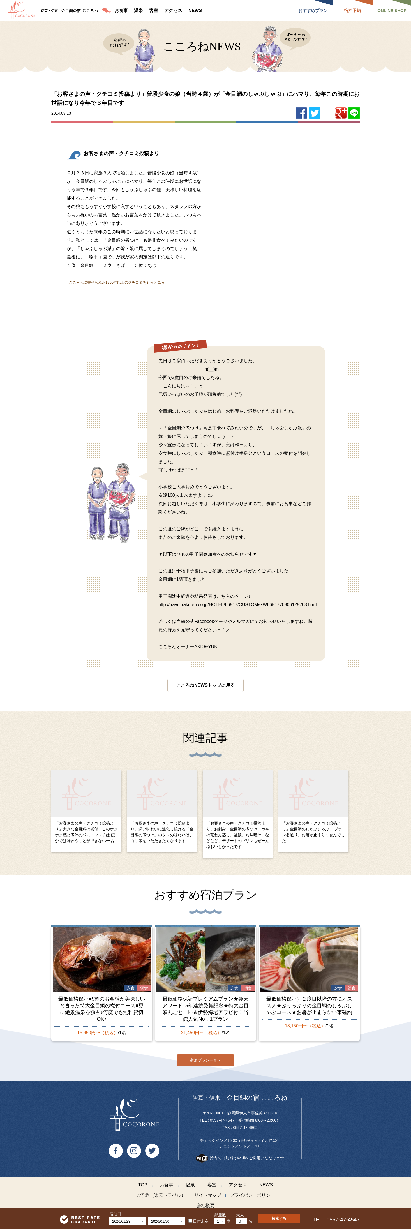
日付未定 (198, 1221)
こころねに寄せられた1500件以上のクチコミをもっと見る (117, 282)
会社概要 (205, 1203)
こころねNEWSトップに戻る (205, 685)
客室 (211, 1182)
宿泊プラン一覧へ (205, 1057)
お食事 (166, 1182)
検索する (279, 1218)
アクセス (238, 1182)
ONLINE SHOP (391, 10)
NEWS (266, 1182)
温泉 (190, 1182)
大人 (240, 1215)
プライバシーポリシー (252, 1192)
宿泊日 (115, 1214)
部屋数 (220, 1215)
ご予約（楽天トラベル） (161, 1192)
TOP (142, 1182)
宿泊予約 (352, 10)
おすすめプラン (313, 10)
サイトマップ (207, 1192)
